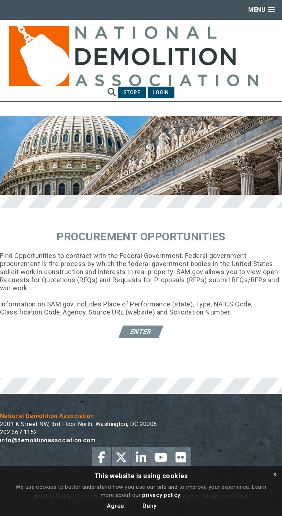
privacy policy (161, 495)
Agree (115, 505)
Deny (149, 505)
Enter (141, 331)
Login (161, 92)
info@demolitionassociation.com (48, 440)
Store (131, 92)
